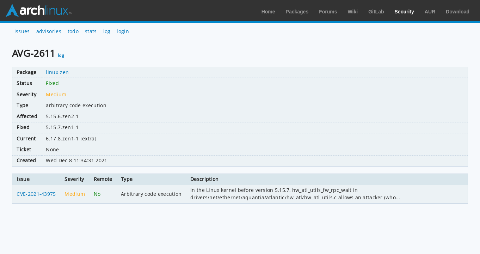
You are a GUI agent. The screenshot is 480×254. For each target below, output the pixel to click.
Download (457, 11)
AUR (430, 11)
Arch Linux (38, 11)
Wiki (353, 11)
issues (22, 31)
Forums (328, 11)
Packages (297, 11)
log (107, 31)
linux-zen (57, 72)
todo (73, 31)
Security (404, 11)
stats (91, 31)
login (123, 31)
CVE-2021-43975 (36, 193)
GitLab (376, 11)
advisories (48, 31)
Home (268, 11)
